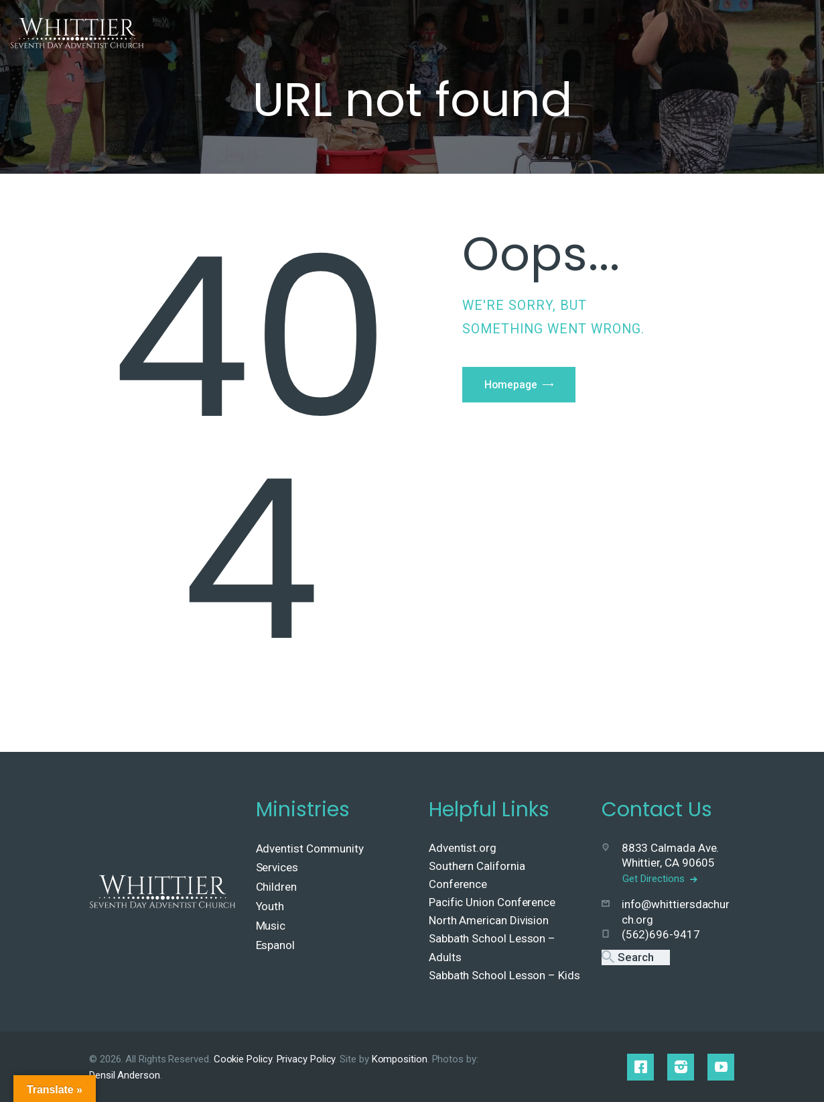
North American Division (489, 920)
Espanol (275, 945)
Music (271, 925)
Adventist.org (462, 848)
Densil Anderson (124, 1075)
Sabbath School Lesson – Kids (504, 975)
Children (276, 886)
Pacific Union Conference (492, 902)
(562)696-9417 (661, 933)
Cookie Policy (243, 1059)
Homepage (513, 386)
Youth (270, 906)
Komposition (399, 1059)
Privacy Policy (306, 1059)
